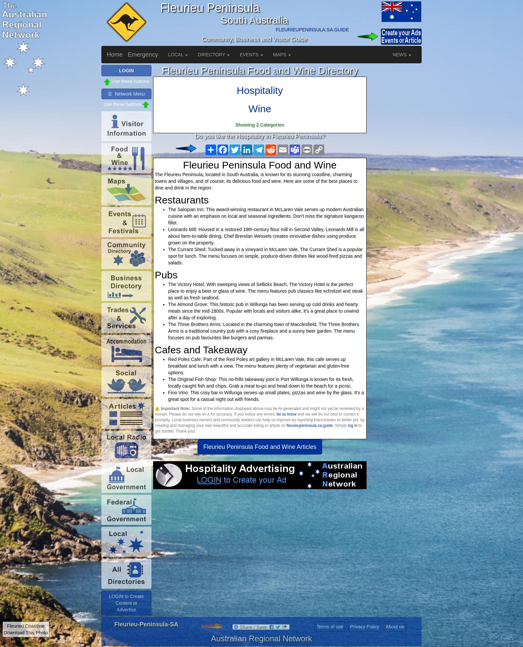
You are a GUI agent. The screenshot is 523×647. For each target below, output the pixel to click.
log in (352, 425)
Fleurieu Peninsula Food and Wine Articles (259, 447)
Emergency (143, 54)
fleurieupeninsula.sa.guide (310, 425)
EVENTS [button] (251, 54)
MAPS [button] (282, 54)
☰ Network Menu (126, 94)
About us (395, 626)
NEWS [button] (402, 54)
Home (115, 54)
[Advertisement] (260, 542)
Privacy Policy (364, 626)
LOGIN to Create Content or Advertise (126, 603)
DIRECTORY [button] (214, 54)
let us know (286, 414)
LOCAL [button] (178, 54)
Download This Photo (26, 632)
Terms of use (330, 626)
